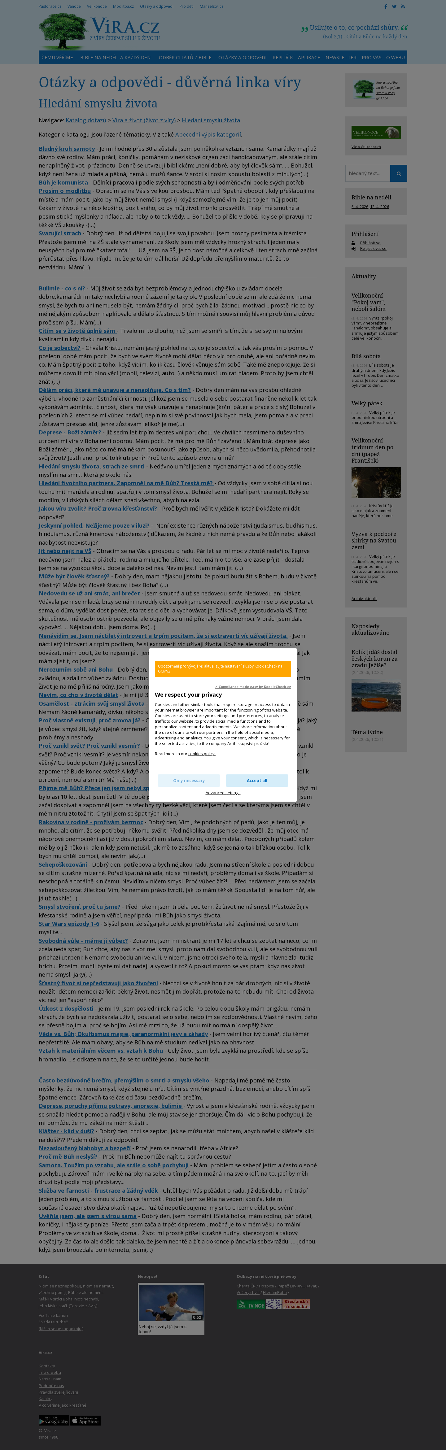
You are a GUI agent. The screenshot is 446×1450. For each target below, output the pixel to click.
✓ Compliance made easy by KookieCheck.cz (253, 687)
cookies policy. (202, 753)
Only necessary (189, 780)
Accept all (257, 780)
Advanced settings (223, 792)
